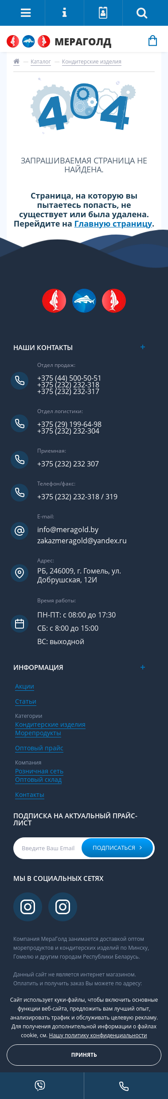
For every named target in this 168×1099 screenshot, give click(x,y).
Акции (24, 686)
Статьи (25, 701)
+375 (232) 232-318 (68, 385)
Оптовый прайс (39, 748)
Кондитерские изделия (91, 61)
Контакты (29, 794)
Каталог (41, 61)
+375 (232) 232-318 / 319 (77, 497)
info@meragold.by (67, 529)
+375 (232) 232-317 (68, 391)
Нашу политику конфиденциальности (98, 1035)
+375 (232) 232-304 (68, 431)
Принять (84, 1055)
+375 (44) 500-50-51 (69, 378)
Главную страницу (113, 223)
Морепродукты (38, 733)
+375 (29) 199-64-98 (69, 424)
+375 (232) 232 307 (68, 464)
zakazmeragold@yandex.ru (82, 541)
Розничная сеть (39, 771)
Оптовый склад (38, 779)
